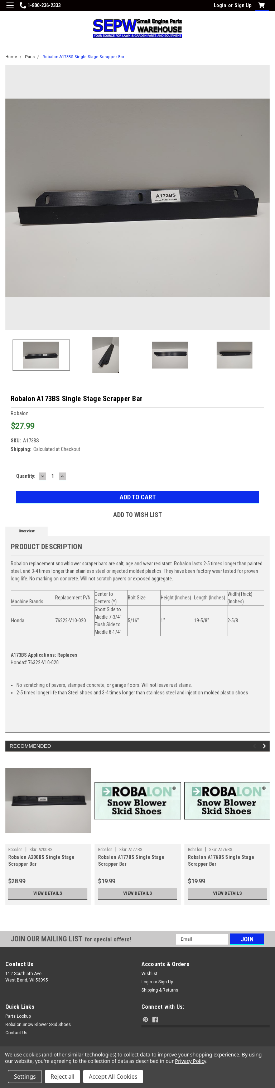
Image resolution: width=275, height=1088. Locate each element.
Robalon (15, 849)
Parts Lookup (18, 1016)
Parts (30, 56)
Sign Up (243, 5)
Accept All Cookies (113, 1076)
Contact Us (16, 1032)
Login (220, 5)
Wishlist (149, 973)
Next (265, 746)
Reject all (62, 1076)
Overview (27, 531)
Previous (255, 746)
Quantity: (25, 476)
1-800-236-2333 (40, 5)
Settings (25, 1076)
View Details (47, 893)
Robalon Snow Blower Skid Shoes (38, 1024)
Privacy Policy (190, 1061)
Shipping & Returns (159, 990)
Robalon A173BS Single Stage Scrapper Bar (83, 56)
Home (11, 56)
